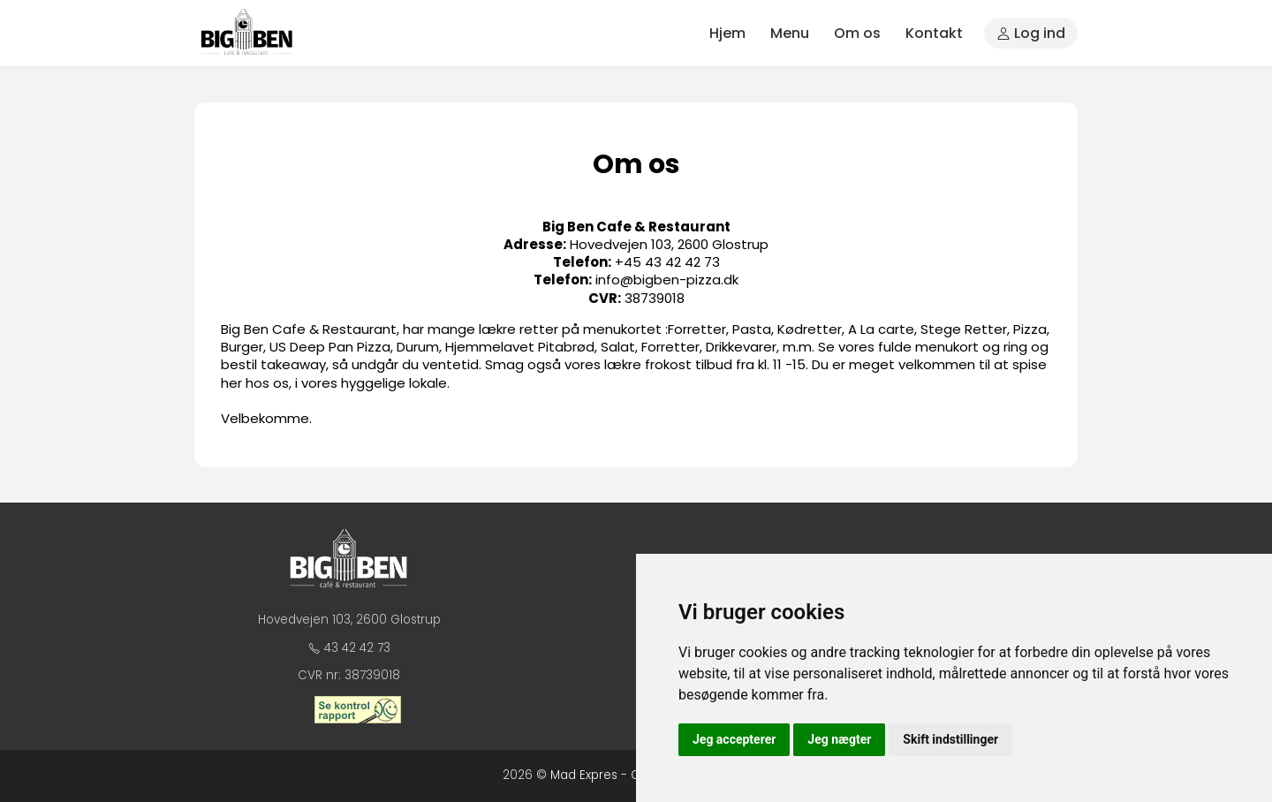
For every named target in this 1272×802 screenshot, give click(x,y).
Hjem (727, 33)
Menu (789, 33)
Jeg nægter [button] (839, 739)
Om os (857, 33)
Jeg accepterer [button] (734, 739)
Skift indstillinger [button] (950, 739)
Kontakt (934, 33)
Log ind (1030, 33)
